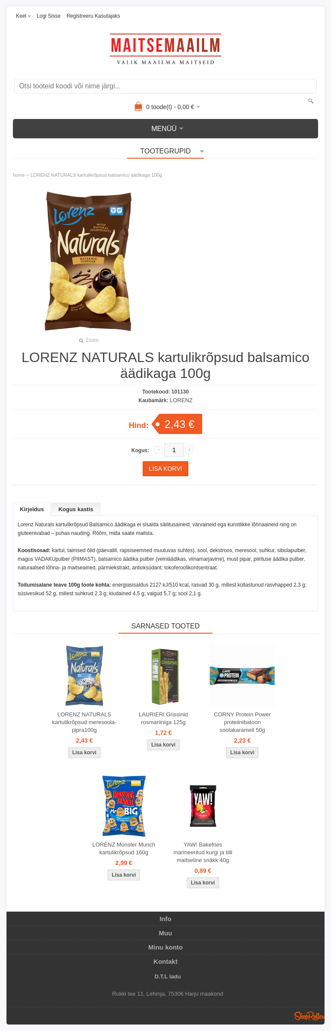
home (19, 175)
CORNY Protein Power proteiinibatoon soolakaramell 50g (242, 722)
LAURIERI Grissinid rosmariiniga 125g (163, 718)
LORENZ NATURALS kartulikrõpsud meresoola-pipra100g (84, 722)
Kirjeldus (32, 509)
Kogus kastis (76, 509)
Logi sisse (48, 16)
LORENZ (181, 400)
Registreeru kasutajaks (93, 16)
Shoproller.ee (309, 1016)
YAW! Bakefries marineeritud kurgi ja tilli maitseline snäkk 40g (202, 852)
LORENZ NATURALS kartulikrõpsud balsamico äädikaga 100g (96, 175)
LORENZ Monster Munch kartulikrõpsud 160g (123, 848)
